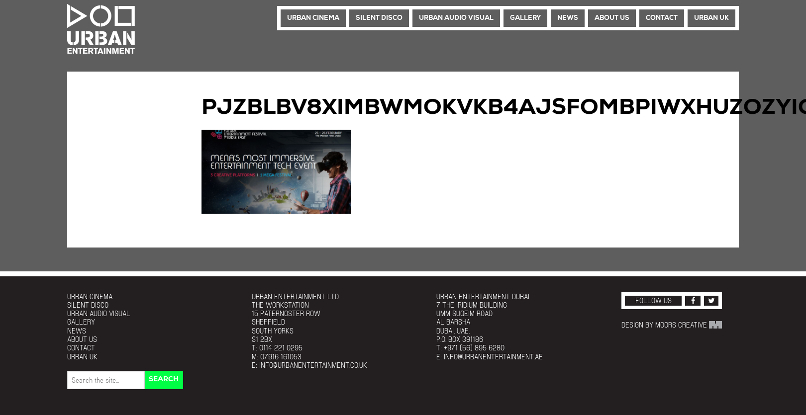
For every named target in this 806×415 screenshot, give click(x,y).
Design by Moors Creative (671, 325)
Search (164, 379)
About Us (612, 18)
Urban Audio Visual (456, 18)
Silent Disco (379, 18)
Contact (662, 18)
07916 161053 (281, 356)
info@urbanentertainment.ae (493, 356)
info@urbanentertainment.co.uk (313, 365)
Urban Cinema (313, 18)
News (567, 18)
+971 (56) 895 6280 (474, 347)
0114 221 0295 (280, 347)
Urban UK (711, 18)
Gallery (525, 18)
